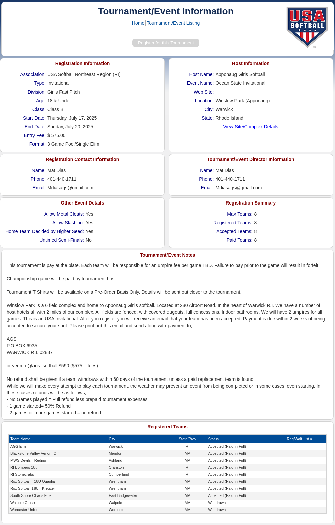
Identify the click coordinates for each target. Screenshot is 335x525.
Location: (204, 100)
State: (208, 118)
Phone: (38, 179)
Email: (39, 187)
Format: (37, 144)
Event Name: (200, 83)
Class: (39, 109)
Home (138, 23)
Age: (41, 100)
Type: (40, 83)
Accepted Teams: (234, 231)
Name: (39, 170)
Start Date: (34, 118)
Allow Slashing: (68, 222)
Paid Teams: (240, 240)
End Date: (35, 126)
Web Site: (204, 92)
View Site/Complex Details (250, 126)
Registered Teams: (232, 222)
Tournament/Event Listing (173, 23)
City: (209, 109)
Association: (33, 74)
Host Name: (201, 74)
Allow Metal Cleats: (64, 214)
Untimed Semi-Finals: (61, 240)
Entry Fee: (35, 135)
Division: (37, 92)
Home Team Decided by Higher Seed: (44, 231)
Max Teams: (239, 214)
